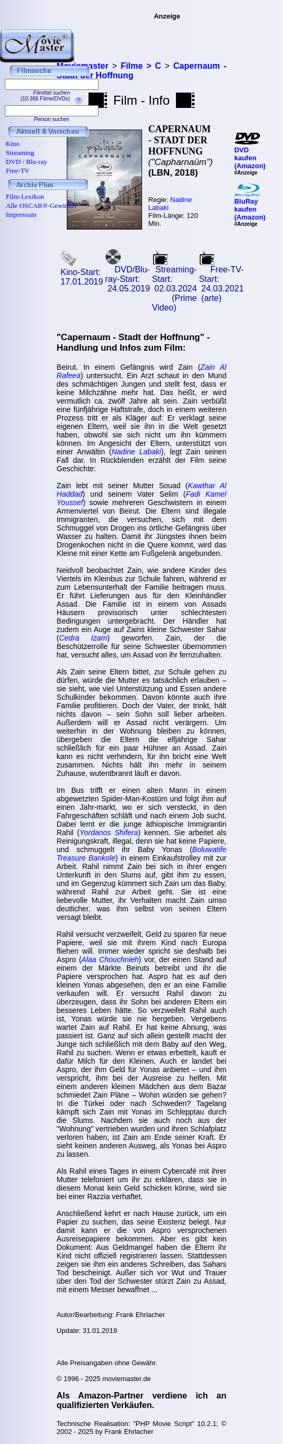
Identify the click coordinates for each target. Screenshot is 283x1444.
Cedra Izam (83, 638)
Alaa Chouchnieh (110, 959)
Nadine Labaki (136, 451)
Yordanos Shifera (108, 832)
